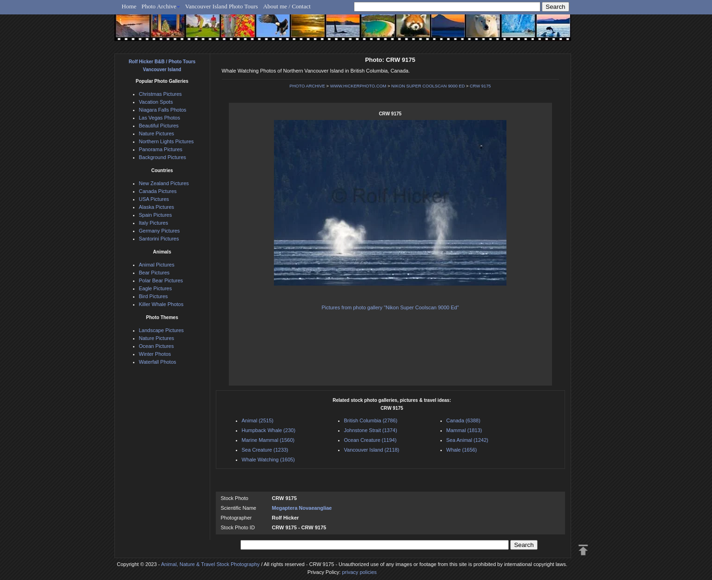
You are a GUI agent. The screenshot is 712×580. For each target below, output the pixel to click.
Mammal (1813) (464, 430)
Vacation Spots (156, 102)
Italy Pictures (153, 223)
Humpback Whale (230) (269, 430)
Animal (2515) (257, 420)
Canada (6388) (463, 420)
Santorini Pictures (159, 238)
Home (129, 6)
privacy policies (359, 572)
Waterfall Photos (157, 362)
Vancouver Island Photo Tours (221, 6)
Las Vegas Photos (159, 117)
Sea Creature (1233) (265, 450)
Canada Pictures (158, 191)
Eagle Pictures (155, 288)
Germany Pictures (159, 230)
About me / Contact (287, 6)
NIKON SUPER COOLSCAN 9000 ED (428, 86)
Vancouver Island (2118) (371, 450)
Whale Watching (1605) (268, 459)
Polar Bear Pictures (161, 280)
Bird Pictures (153, 296)
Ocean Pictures (156, 346)
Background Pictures (162, 157)
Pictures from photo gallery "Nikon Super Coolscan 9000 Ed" (390, 307)
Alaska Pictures (156, 207)
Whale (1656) (461, 450)
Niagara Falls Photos (162, 110)
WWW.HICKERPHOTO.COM (358, 86)
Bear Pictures (154, 272)
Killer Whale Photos (161, 304)
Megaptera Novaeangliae (302, 508)
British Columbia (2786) (371, 420)
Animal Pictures (156, 264)
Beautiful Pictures (159, 125)
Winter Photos (155, 354)
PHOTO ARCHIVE (307, 86)
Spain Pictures (155, 215)
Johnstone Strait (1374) (370, 430)
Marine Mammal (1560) (268, 440)
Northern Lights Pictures (166, 141)
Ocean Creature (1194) (370, 440)
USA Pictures (154, 199)
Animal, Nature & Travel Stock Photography (210, 564)
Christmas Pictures (160, 94)
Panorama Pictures (161, 149)
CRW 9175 (480, 86)
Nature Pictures (156, 133)
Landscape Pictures (161, 330)
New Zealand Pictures (164, 183)
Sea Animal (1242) (467, 440)
